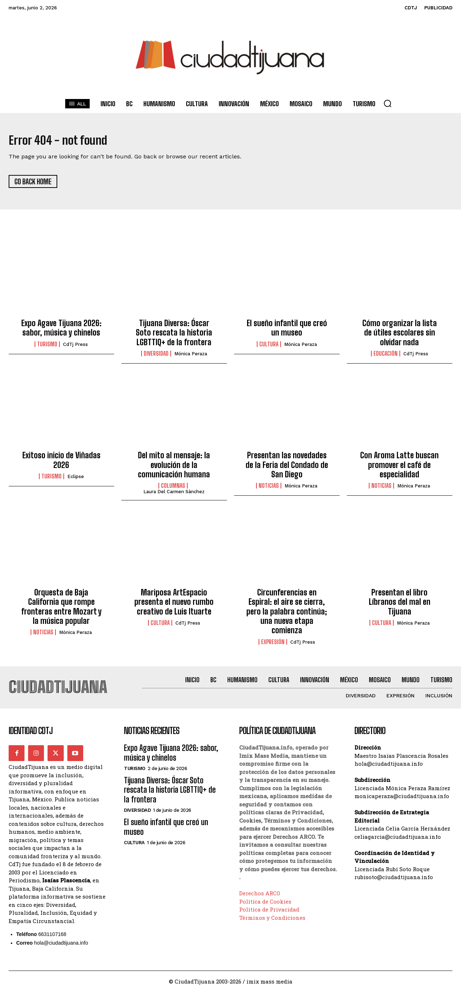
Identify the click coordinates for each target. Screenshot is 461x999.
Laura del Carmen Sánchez (174, 495)
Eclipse (75, 480)
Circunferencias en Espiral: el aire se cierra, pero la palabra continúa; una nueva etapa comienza (286, 615)
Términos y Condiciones (272, 924)
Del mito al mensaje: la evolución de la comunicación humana (174, 468)
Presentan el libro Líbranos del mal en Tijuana (399, 605)
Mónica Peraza (190, 357)
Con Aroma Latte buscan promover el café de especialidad (399, 468)
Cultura (268, 347)
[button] (387, 103)
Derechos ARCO (259, 900)
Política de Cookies (265, 908)
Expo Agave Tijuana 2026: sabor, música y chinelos (61, 331)
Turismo (47, 347)
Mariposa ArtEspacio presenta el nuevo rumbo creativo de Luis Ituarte (174, 605)
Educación (385, 357)
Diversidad (156, 357)
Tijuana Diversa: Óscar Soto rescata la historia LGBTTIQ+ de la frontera (174, 335)
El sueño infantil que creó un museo (287, 331)
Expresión (273, 645)
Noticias (269, 489)
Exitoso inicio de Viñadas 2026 (61, 463)
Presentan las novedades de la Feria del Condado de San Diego (287, 468)
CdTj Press (75, 347)
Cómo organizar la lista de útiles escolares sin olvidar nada (399, 335)
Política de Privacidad (269, 916)
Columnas (173, 489)
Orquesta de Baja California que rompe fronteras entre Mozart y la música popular (61, 610)
